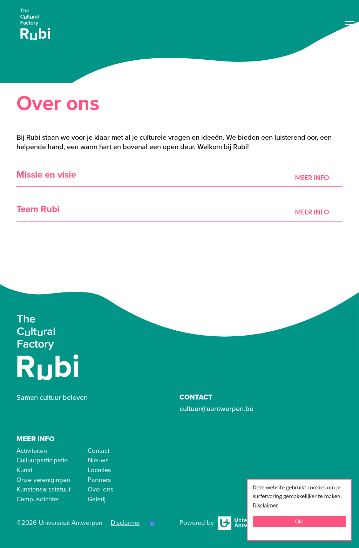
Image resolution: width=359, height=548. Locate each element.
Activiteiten (31, 451)
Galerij (97, 499)
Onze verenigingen (43, 480)
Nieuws (98, 460)
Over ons (101, 489)
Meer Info (313, 177)
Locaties (99, 470)
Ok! (299, 521)
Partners (99, 480)
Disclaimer (265, 505)
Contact (98, 451)
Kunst (24, 470)
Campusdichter (37, 499)
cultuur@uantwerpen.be (216, 409)
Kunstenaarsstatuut (43, 489)
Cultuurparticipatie (42, 460)
